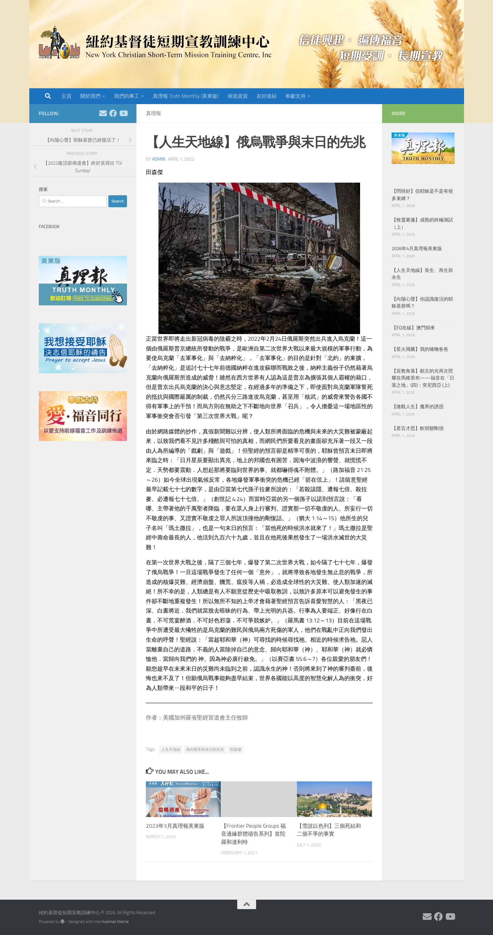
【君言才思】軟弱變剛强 (418, 428)
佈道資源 (237, 96)
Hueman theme (115, 921)
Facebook (49, 226)
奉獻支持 (295, 96)
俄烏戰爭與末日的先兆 (205, 749)
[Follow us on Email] (103, 113)
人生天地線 (170, 749)
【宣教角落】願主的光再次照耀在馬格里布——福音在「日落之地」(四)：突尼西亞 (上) (423, 378)
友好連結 (266, 96)
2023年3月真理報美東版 (175, 826)
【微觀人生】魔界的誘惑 (418, 406)
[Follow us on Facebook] (113, 113)
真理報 (153, 113)
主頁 (66, 96)
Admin (158, 159)
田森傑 (235, 749)
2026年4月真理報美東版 (417, 248)
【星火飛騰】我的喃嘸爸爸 (420, 349)
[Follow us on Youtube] (123, 113)
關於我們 (90, 96)
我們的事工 (126, 96)
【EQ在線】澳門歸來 (413, 328)
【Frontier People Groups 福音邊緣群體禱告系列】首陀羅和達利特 (253, 834)
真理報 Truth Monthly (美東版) (186, 96)
